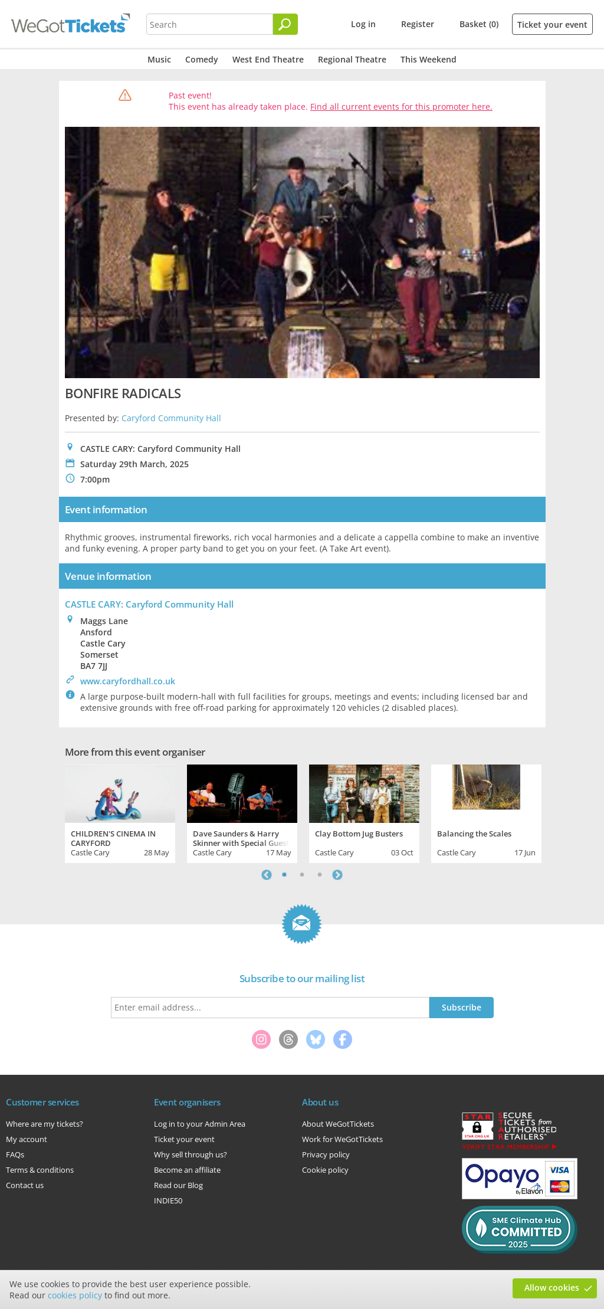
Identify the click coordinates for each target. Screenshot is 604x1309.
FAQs (15, 1154)
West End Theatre (268, 59)
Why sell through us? (190, 1154)
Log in (363, 23)
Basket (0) (478, 23)
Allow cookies (551, 1287)
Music (159, 59)
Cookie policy (325, 1169)
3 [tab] (320, 875)
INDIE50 (168, 1200)
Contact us (25, 1185)
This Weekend (429, 59)
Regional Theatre (352, 59)
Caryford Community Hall (171, 418)
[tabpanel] (120, 812)
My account (26, 1139)
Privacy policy (326, 1154)
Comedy (201, 59)
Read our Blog (178, 1185)
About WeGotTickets (338, 1123)
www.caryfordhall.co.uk (127, 681)
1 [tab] (284, 875)
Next (337, 875)
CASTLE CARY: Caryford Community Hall (149, 604)
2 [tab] (302, 875)
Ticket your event (552, 24)
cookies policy (75, 1295)
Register (417, 23)
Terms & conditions (40, 1169)
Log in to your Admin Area (199, 1123)
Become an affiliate (187, 1169)
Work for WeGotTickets (342, 1139)
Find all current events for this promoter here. (401, 106)
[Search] (285, 24)
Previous (267, 875)
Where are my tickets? (44, 1123)
